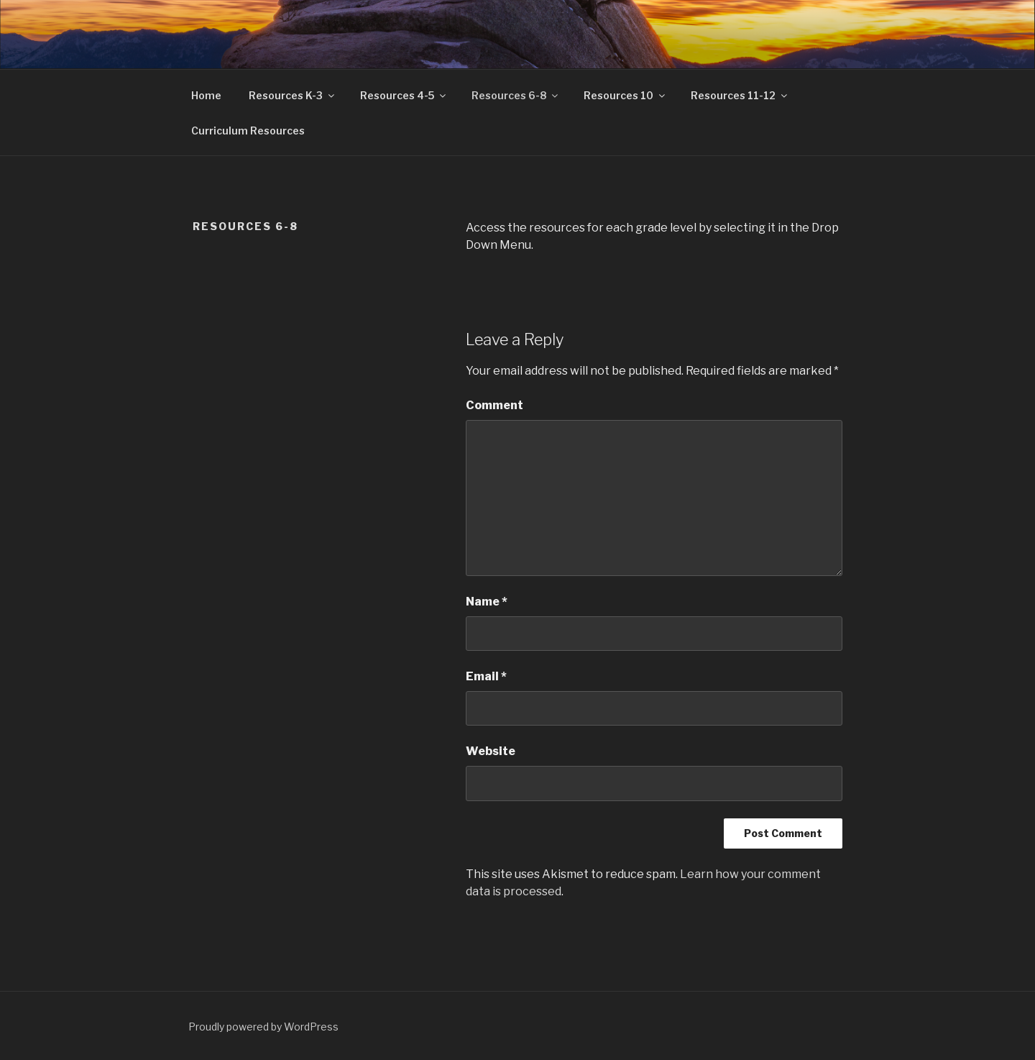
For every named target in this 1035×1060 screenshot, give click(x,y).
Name (486, 601)
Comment (494, 405)
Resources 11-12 (740, 95)
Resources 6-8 (516, 95)
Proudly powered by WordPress (263, 1026)
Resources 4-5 (404, 95)
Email (486, 676)
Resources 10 (625, 95)
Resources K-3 (292, 95)
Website (490, 751)
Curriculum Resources (248, 130)
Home (206, 95)
